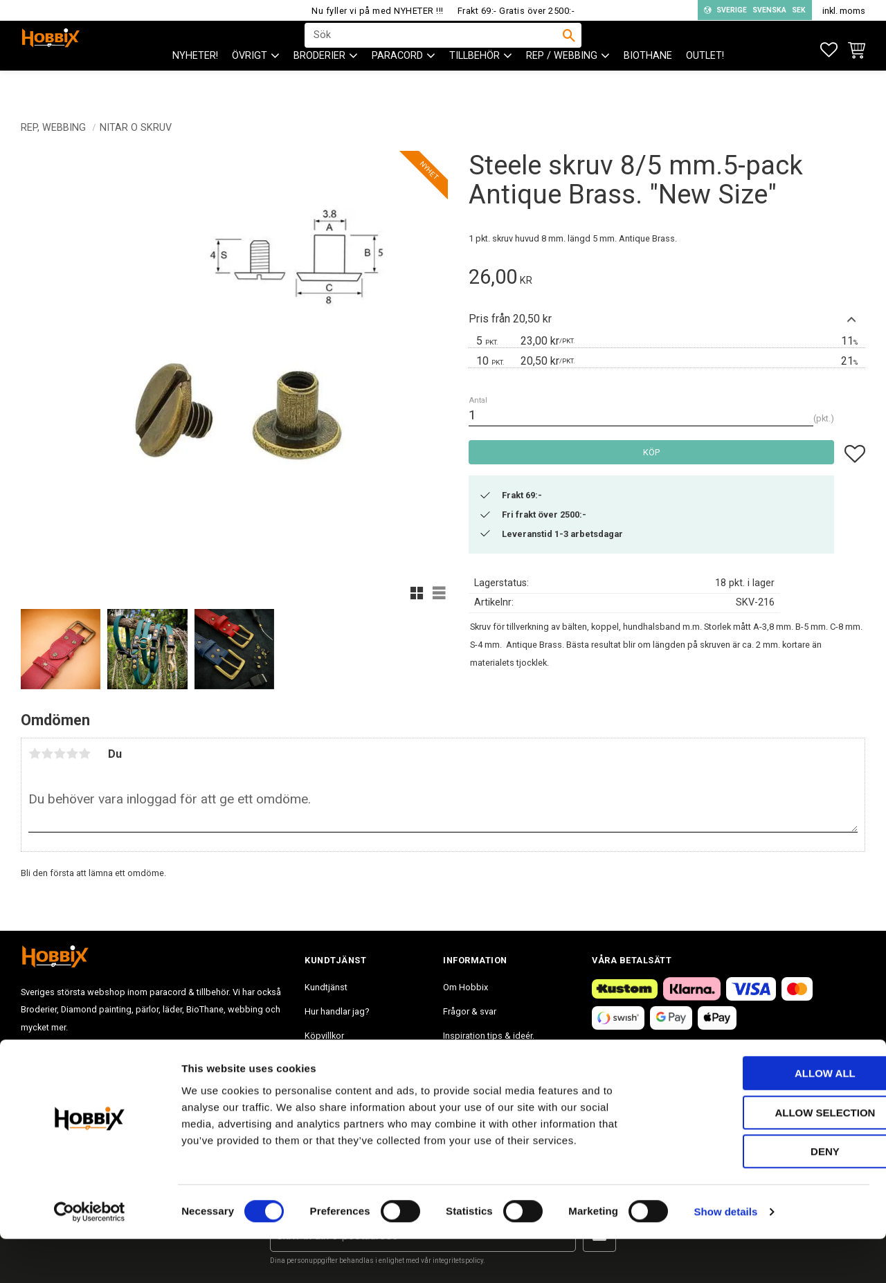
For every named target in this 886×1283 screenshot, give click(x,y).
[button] (829, 50)
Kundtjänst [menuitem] (326, 987)
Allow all (770, 1117)
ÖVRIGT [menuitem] (249, 83)
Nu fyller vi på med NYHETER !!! (377, 11)
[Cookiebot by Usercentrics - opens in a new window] (89, 1256)
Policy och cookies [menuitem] (342, 1060)
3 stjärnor (59, 753)
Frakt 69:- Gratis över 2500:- (516, 11)
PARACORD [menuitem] (397, 83)
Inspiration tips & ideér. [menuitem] (488, 1035)
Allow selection (771, 1157)
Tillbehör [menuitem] (474, 83)
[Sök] (569, 49)
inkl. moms (843, 11)
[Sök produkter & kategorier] (434, 49)
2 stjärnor (47, 753)
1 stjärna (34, 753)
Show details (726, 1256)
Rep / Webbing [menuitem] (561, 83)
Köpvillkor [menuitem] (324, 1035)
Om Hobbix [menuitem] (465, 987)
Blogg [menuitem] (455, 1060)
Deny (770, 1195)
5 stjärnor (84, 753)
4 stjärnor (72, 753)
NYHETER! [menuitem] (195, 83)
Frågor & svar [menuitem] (469, 1011)
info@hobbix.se (222, 1073)
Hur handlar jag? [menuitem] (337, 1011)
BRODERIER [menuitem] (319, 83)
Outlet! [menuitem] (705, 83)
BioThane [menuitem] (648, 83)
